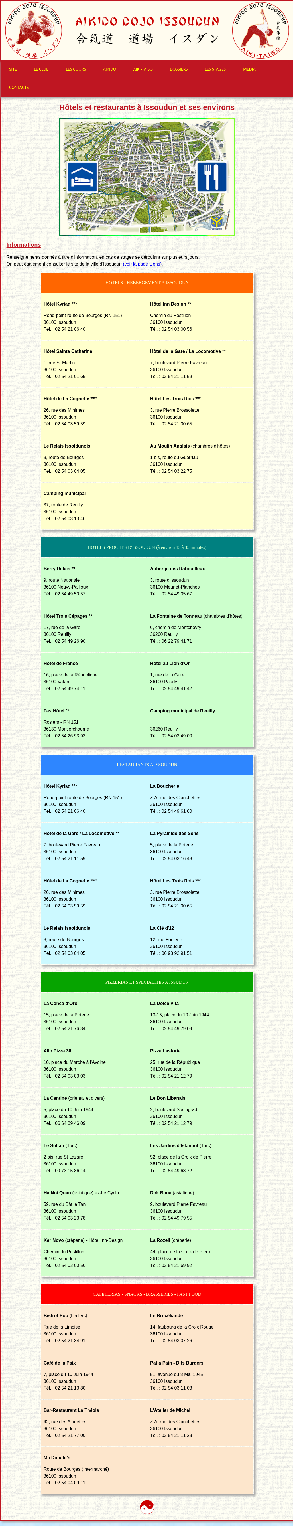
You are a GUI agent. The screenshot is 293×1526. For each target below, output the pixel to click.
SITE (13, 69)
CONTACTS (19, 87)
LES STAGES (215, 69)
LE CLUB (41, 69)
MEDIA (249, 69)
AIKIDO (109, 69)
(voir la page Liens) (142, 264)
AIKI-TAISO (143, 69)
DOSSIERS (179, 69)
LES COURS (76, 69)
